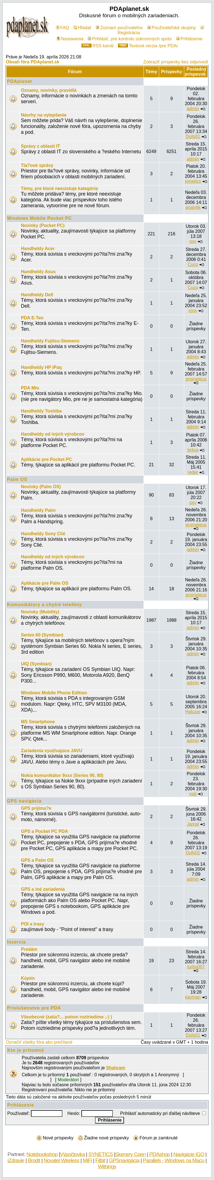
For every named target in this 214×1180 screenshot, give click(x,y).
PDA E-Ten (32, 317)
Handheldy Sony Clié (43, 533)
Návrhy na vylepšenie (44, 115)
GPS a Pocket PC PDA (44, 831)
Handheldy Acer (38, 248)
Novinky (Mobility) (40, 611)
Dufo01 (193, 136)
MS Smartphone (38, 721)
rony (193, 310)
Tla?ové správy (37, 165)
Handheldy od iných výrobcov (52, 434)
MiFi (87, 1160)
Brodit (34, 1160)
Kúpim (28, 978)
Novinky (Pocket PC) (42, 225)
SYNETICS (100, 1154)
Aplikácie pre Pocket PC (46, 459)
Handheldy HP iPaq (41, 367)
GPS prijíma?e (36, 808)
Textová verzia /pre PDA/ (148, 45)
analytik (192, 207)
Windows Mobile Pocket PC (39, 218)
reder (193, 472)
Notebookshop (42, 1154)
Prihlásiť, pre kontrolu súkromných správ (130, 38)
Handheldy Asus (38, 271)
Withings (107, 1166)
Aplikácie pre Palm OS (44, 583)
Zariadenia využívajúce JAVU (51, 750)
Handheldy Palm (38, 510)
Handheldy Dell (37, 294)
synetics (193, 181)
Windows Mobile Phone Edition (54, 692)
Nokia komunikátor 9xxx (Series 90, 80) (62, 775)
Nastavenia (70, 38)
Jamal (193, 824)
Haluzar (193, 711)
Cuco (193, 264)
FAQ (62, 27)
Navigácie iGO (188, 1154)
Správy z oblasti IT (40, 146)
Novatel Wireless (61, 1160)
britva (193, 450)
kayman (193, 997)
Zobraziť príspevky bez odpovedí (175, 62)
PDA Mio (30, 388)
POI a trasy (32, 924)
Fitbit (100, 1160)
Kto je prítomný (25, 1050)
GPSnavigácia (124, 1160)
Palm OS (17, 479)
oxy (192, 241)
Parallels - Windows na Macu (173, 1160)
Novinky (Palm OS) (41, 486)
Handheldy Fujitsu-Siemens (50, 341)
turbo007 (196, 966)
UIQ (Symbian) (36, 663)
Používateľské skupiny (171, 27)
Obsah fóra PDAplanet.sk (32, 62)
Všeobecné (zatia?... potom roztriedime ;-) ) (66, 1016)
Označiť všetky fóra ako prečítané (39, 1042)
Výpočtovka (72, 1154)
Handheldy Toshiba (41, 411)
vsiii (193, 793)
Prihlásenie (189, 38)
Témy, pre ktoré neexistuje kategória (59, 188)
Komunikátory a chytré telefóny (44, 604)
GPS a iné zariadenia (43, 889)
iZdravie (16, 1160)
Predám (29, 949)
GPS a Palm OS (37, 860)
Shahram (115, 1067)
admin (193, 108)
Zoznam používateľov (119, 27)
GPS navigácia (24, 801)
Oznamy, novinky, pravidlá (48, 90)
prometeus (196, 379)
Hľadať (82, 27)
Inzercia (16, 942)
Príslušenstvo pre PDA (34, 1008)
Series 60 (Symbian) (42, 635)
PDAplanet (19, 81)
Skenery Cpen (130, 1154)
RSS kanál (97, 45)
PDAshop (159, 1154)
